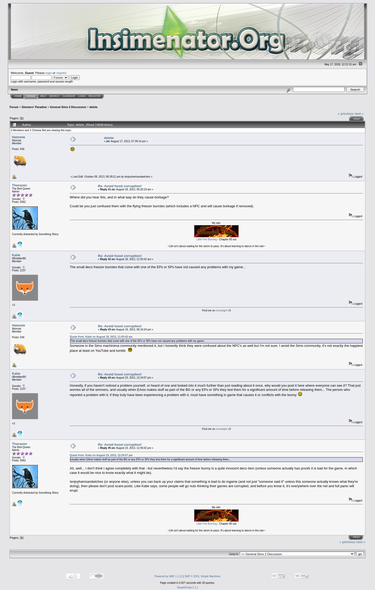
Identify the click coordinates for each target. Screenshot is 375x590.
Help (43, 96)
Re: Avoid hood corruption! (120, 186)
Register (95, 96)
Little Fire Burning (206, 239)
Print (356, 119)
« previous (345, 114)
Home (18, 96)
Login (81, 96)
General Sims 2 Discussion (68, 107)
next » (359, 114)
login (49, 72)
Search (54, 96)
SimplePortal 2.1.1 (187, 587)
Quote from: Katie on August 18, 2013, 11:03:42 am (101, 336)
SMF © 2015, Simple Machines (203, 576)
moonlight (222, 310)
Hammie (18, 137)
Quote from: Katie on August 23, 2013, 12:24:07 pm (101, 455)
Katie (16, 255)
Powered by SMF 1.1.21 (168, 576)
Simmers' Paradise (34, 107)
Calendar (68, 96)
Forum (30, 96)
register (61, 72)
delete (93, 107)
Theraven (19, 185)
